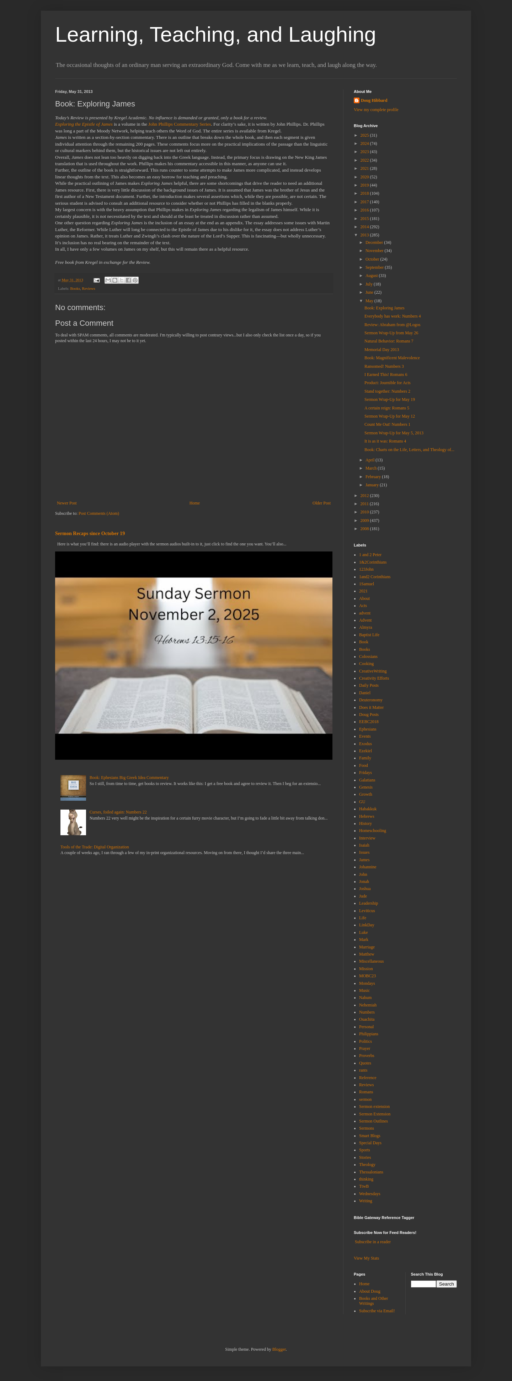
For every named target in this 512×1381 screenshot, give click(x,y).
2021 (365, 168)
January (373, 484)
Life (362, 917)
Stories (365, 1157)
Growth (365, 794)
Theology (367, 1164)
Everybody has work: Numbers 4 (392, 316)
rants (363, 1070)
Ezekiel (365, 750)
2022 (365, 160)
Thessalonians (371, 1172)
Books (75, 288)
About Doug (369, 1291)
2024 (365, 143)
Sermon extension (374, 1106)
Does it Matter (371, 707)
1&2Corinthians (372, 562)
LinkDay (366, 924)
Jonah (364, 881)
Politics (365, 1041)
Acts (363, 605)
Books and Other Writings (373, 1301)
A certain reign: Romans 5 (386, 408)
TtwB (364, 1186)
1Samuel (366, 583)
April (370, 459)
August (372, 275)
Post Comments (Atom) (99, 513)
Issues (364, 852)
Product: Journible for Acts (387, 382)
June (370, 292)
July (370, 284)
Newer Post (67, 503)
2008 (365, 528)
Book (363, 641)
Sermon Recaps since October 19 (90, 533)
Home (195, 503)
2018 (365, 193)
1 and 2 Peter (370, 554)
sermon (365, 1099)
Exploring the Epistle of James (84, 124)
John (363, 874)
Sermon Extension (374, 1113)
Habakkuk (368, 808)
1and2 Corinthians (374, 576)
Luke (363, 932)
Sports (364, 1149)
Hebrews (366, 816)
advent (364, 613)
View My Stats (366, 1258)
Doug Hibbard (374, 100)
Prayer (364, 1048)
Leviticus (367, 910)
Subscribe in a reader (373, 1241)
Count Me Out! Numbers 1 (387, 424)
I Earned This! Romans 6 (385, 374)
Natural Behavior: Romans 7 (389, 341)
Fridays (365, 772)
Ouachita (366, 1019)
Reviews (88, 288)
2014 (365, 226)
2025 (365, 135)
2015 (365, 218)
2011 (365, 503)
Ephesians (368, 729)
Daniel (364, 692)
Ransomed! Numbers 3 (384, 366)
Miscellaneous (371, 961)
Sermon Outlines (373, 1121)
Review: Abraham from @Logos (392, 324)
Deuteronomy (371, 699)
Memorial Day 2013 (381, 349)
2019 (365, 185)
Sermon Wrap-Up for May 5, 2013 (393, 432)
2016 (365, 210)
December (375, 242)
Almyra (365, 627)
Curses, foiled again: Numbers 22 (118, 812)
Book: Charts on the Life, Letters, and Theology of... (409, 449)
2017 (365, 201)
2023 (365, 151)
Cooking (366, 663)
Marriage (367, 947)
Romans (366, 1091)
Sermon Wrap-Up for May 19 (389, 399)
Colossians (368, 656)
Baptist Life (369, 634)
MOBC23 (367, 975)
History (365, 823)
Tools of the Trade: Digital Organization (94, 846)
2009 (365, 520)
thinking (366, 1179)
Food (363, 765)
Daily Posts (369, 685)
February (374, 476)
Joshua (365, 888)
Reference (368, 1077)
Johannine (368, 866)
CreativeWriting (373, 671)
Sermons (366, 1128)
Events (365, 736)
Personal (366, 1026)
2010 (365, 511)
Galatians (367, 780)
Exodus (365, 743)
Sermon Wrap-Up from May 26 (391, 332)
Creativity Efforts (374, 678)
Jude (363, 896)
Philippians (368, 1033)
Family (365, 757)
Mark (363, 939)
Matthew (366, 954)
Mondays (367, 983)
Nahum (365, 997)
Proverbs (366, 1055)
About (364, 598)
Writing (365, 1200)
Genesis (366, 787)
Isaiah (364, 845)
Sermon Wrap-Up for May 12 (389, 416)
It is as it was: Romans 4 (385, 441)
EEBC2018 (369, 721)
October (373, 259)
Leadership (368, 903)
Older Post (322, 503)
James (364, 859)
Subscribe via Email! (377, 1310)
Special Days (370, 1142)
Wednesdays (369, 1193)
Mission (366, 968)
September (375, 267)
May (370, 300)
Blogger (279, 1349)
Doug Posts (369, 714)
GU (362, 801)
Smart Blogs (369, 1135)
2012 (365, 495)
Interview (367, 838)
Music (364, 990)
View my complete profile (376, 109)
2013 (365, 234)
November (375, 250)
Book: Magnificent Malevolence (392, 357)
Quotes (365, 1063)
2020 (365, 176)
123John (366, 569)
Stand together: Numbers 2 (387, 391)
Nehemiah (368, 1005)
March (372, 468)
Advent (365, 620)
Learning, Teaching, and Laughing (215, 34)
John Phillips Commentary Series (179, 124)
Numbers (367, 1012)
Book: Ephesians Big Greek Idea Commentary (129, 777)
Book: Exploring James (384, 307)
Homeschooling (372, 830)
